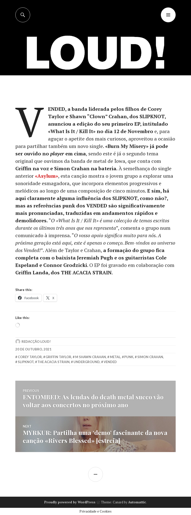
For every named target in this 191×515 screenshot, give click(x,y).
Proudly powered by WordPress (70, 502)
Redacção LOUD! (36, 341)
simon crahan (150, 357)
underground (86, 362)
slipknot (26, 362)
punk (128, 357)
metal (115, 357)
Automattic (137, 502)
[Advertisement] (96, 59)
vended (110, 362)
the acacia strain (53, 362)
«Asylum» (46, 175)
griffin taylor (58, 357)
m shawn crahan (90, 357)
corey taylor (30, 357)
